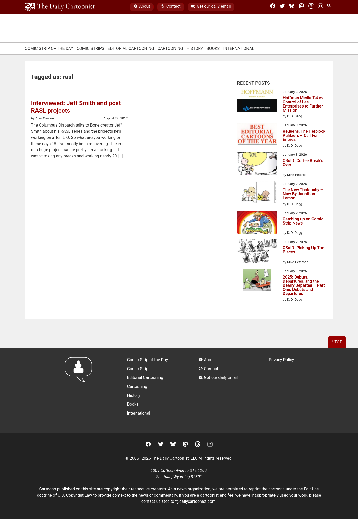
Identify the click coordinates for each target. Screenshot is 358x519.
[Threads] (311, 7)
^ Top (337, 341)
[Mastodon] (301, 7)
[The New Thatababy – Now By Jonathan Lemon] (257, 193)
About (142, 7)
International (238, 48)
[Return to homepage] (80, 390)
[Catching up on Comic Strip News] (257, 223)
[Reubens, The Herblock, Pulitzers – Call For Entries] (257, 135)
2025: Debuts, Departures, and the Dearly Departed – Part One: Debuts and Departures (304, 285)
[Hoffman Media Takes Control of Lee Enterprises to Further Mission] (257, 101)
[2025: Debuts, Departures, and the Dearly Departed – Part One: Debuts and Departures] (257, 281)
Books (213, 48)
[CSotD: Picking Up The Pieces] (257, 252)
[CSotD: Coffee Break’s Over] (257, 164)
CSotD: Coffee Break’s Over (303, 163)
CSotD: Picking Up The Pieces (303, 250)
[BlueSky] (292, 7)
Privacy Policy (281, 359)
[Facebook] (273, 7)
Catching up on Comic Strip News (303, 221)
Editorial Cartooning (131, 48)
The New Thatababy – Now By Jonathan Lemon (303, 194)
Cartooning (170, 48)
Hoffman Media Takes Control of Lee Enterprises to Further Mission (303, 104)
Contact (170, 7)
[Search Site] (330, 7)
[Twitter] (282, 7)
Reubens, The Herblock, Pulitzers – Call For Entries (304, 135)
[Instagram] (320, 7)
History (195, 48)
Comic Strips (90, 48)
